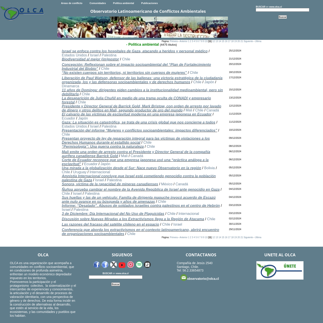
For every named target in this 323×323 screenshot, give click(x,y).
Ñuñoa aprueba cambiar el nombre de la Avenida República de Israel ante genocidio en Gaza (141, 189)
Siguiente (248, 41)
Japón (209, 82)
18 (232, 41)
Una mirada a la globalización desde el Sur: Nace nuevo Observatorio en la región (131, 168)
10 (206, 41)
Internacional (99, 172)
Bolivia (209, 168)
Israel (94, 55)
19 (235, 41)
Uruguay (79, 172)
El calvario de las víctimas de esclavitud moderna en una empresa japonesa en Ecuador (137, 114)
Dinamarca (70, 86)
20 (238, 41)
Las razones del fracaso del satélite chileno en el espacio (110, 224)
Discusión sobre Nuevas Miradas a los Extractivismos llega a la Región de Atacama (133, 219)
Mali (189, 110)
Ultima (258, 41)
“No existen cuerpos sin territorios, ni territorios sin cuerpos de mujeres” (124, 73)
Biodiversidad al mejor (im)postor (90, 59)
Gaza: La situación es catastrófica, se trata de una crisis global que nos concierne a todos (138, 122)
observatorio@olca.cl (199, 277)
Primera (174, 41)
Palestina (109, 55)
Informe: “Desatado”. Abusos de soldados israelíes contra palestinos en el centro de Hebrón (141, 205)
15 (223, 41)
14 (220, 41)
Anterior (184, 41)
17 (229, 41)
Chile (126, 59)
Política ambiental (123, 3)
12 (213, 41)
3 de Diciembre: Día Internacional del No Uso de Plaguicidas (113, 214)
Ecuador (68, 118)
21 (241, 41)
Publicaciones (149, 3)
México (166, 184)
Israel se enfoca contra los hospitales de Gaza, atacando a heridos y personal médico (134, 51)
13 (217, 41)
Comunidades (97, 3)
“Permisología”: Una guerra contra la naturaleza (103, 146)
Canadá (212, 110)
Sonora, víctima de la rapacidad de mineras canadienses (110, 184)
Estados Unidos (74, 55)
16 (226, 41)
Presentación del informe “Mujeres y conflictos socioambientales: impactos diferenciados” (139, 130)
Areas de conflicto (71, 3)
